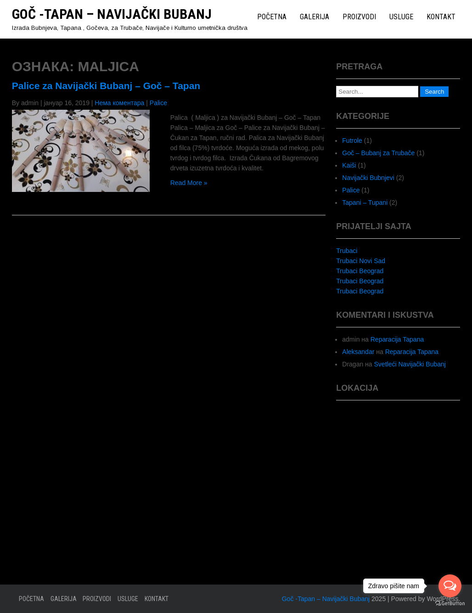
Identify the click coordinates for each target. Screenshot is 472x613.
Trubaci (346, 250)
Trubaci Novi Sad (360, 260)
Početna (272, 16)
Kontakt (441, 16)
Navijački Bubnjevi (368, 177)
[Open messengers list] (449, 585)
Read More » (189, 182)
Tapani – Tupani (365, 202)
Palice (158, 103)
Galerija (314, 16)
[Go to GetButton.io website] (450, 604)
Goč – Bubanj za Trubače (378, 153)
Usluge (401, 16)
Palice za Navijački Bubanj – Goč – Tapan (106, 85)
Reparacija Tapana (397, 339)
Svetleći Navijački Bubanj (410, 364)
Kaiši (349, 165)
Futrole (352, 140)
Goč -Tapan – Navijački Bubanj (112, 14)
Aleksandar (358, 351)
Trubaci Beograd (359, 271)
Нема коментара (119, 103)
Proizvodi (359, 16)
